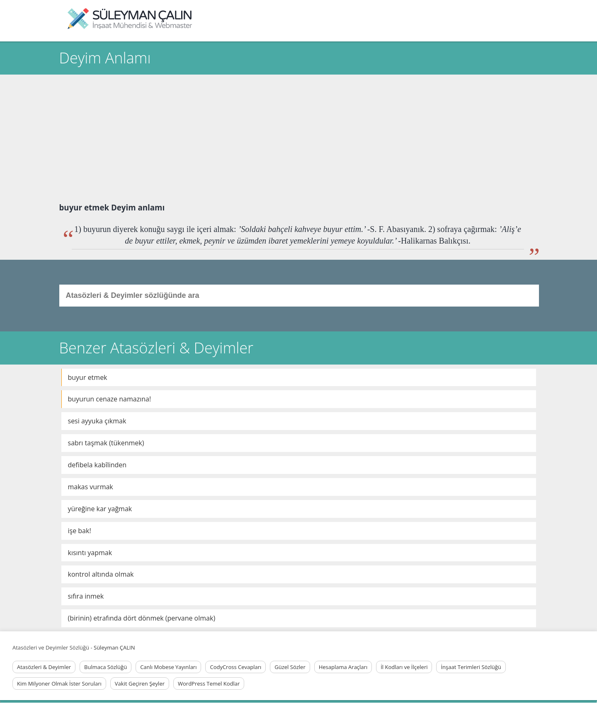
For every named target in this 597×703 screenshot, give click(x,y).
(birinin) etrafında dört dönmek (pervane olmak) (142, 618)
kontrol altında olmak (101, 574)
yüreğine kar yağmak (100, 508)
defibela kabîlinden (97, 464)
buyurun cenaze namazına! (109, 398)
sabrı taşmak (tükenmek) (106, 442)
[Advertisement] (298, 137)
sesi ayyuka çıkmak (97, 420)
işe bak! (79, 530)
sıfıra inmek (86, 596)
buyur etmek (87, 377)
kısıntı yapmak (90, 552)
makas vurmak (90, 486)
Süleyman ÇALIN (114, 647)
